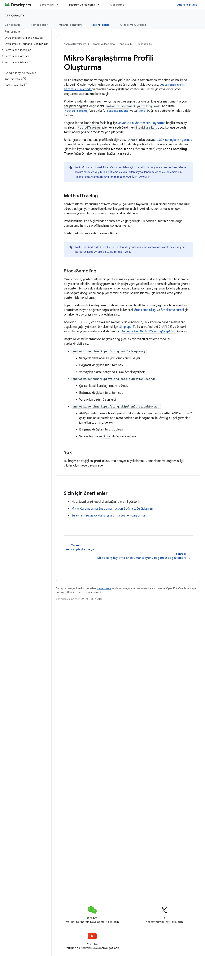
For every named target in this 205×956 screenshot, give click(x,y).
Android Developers (75, 44)
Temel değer (39, 24)
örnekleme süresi (172, 310)
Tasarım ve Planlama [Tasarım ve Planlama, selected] (82, 4)
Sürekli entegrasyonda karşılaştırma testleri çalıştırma (108, 515)
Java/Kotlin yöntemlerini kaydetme (141, 123)
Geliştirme (117, 4)
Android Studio (187, 4)
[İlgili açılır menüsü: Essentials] (59, 4)
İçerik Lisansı (104, 588)
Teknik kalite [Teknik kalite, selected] (101, 24)
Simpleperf (126, 327)
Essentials (47, 4)
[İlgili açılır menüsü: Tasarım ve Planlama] (100, 4)
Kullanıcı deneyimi (70, 24)
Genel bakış (12, 24)
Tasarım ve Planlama (103, 44)
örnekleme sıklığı (145, 310)
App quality (15, 15)
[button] (25, 50)
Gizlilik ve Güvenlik (133, 24)
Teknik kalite (144, 44)
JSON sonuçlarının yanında (174, 140)
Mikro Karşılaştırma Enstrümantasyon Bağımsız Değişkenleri (112, 509)
